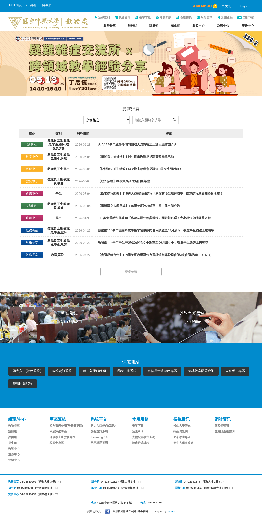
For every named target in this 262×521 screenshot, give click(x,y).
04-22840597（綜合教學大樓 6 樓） (207, 487)
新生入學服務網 (94, 371)
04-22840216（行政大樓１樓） (36, 487)
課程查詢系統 (127, 371)
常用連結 (227, 17)
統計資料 (124, 17)
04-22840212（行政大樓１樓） (119, 481)
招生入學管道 (182, 425)
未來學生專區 (235, 371)
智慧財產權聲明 (225, 431)
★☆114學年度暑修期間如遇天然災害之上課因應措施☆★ (137, 144)
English (244, 6)
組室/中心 (17, 419)
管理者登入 (94, 511)
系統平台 (99, 419)
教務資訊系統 (62, 371)
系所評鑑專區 (58, 431)
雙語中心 (248, 25)
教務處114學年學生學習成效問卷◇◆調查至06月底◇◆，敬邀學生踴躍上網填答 (153, 242)
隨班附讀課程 (22, 383)
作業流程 (206, 17)
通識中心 (223, 25)
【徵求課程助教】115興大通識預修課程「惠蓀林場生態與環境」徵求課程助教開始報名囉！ (160, 193)
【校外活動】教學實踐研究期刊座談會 (124, 181)
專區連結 (58, 419)
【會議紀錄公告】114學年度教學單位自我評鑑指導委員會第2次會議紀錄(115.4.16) (154, 255)
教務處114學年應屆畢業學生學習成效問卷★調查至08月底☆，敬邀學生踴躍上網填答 (156, 230)
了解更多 (72, 321)
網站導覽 (31, 5)
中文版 (226, 6)
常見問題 (165, 17)
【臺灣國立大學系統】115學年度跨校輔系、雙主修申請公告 (139, 206)
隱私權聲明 (222, 425)
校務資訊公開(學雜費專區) (66, 425)
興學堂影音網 (99, 442)
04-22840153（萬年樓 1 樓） (37, 494)
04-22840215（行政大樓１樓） (202, 481)
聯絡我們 (46, 5)
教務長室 (109, 25)
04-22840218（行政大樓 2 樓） (122, 487)
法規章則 (104, 17)
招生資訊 (181, 419)
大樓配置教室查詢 (143, 437)
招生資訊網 (180, 431)
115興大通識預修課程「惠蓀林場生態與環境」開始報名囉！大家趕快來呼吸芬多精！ (156, 218)
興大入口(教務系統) (27, 371)
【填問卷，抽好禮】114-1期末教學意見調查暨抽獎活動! (136, 157)
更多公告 (131, 271)
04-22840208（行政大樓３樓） (39, 481)
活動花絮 (248, 17)
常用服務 (140, 419)
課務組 (154, 25)
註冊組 (132, 25)
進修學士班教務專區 (162, 371)
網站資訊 (223, 419)
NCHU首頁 (15, 5)
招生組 (175, 25)
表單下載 (145, 17)
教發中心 (198, 25)
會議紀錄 (186, 17)
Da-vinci (171, 511)
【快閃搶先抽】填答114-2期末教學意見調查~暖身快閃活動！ (140, 169)
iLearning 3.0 (99, 437)
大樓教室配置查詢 (201, 371)
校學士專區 (57, 442)
